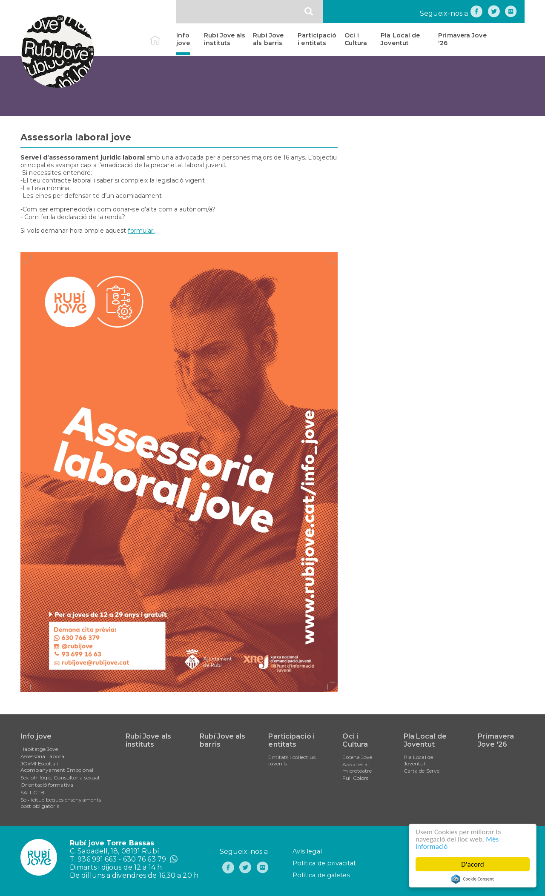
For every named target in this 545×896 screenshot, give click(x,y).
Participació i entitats (317, 39)
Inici (162, 35)
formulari (141, 230)
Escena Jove (357, 757)
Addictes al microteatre (357, 767)
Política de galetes (321, 875)
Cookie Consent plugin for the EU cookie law (472, 879)
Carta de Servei (422, 771)
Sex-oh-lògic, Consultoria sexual (59, 777)
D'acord (472, 864)
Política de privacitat (324, 863)
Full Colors (355, 778)
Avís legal (307, 851)
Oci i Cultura (355, 39)
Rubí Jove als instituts (224, 39)
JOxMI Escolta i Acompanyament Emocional (56, 766)
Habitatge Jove (39, 749)
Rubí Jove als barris (268, 39)
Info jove (182, 39)
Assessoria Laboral (43, 756)
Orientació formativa (46, 785)
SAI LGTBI (33, 792)
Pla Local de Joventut (400, 39)
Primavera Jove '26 (462, 39)
